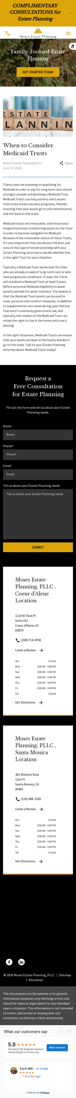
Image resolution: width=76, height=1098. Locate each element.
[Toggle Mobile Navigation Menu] (68, 33)
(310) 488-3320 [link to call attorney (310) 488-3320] (28, 799)
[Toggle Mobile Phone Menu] (7, 33)
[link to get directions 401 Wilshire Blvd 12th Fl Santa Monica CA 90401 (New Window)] (38, 784)
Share (66, 163)
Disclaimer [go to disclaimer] (36, 980)
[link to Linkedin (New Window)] (21, 962)
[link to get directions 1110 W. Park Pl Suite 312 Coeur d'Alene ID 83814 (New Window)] (38, 625)
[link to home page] (38, 33)
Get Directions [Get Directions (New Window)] (29, 702)
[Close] (70, 13)
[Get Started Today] (38, 72)
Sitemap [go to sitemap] (65, 975)
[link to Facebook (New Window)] (9, 962)
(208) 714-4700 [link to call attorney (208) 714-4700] (28, 640)
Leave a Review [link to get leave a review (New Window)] (29, 650)
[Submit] (38, 547)
